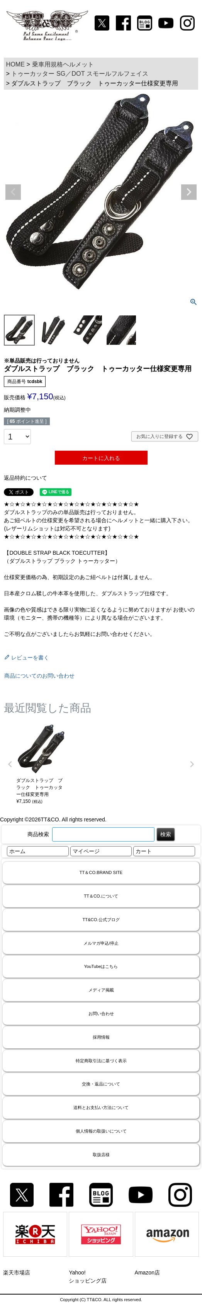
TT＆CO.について (101, 896)
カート (144, 851)
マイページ (86, 851)
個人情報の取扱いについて (101, 1131)
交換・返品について (101, 1084)
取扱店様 (101, 1154)
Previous (13, 192)
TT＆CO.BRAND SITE (101, 872)
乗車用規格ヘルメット (63, 64)
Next (189, 192)
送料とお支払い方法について (101, 1107)
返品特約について (25, 478)
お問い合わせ (101, 1013)
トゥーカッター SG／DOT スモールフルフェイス (79, 73)
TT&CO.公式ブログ (100, 919)
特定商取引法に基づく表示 (101, 1060)
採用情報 (101, 1037)
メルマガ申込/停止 (101, 943)
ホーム (17, 851)
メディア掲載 (101, 990)
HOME (15, 64)
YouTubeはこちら (101, 966)
